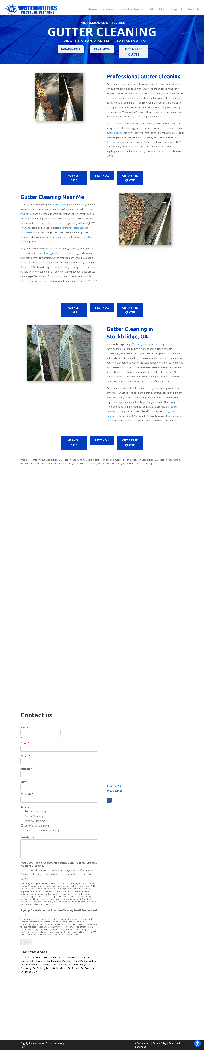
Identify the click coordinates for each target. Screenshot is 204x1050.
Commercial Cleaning (37, 825)
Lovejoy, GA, (68, 957)
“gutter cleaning (60, 204)
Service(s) (27, 807)
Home (92, 9)
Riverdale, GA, (58, 960)
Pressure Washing (35, 811)
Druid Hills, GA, (27, 957)
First (22, 737)
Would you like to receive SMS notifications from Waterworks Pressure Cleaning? (58, 864)
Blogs (173, 9)
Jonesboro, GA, (28, 960)
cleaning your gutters (145, 344)
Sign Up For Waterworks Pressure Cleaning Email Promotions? (58, 910)
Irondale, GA (31, 971)
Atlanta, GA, (42, 957)
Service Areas (132, 9)
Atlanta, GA (114, 786)
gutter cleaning (172, 107)
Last (62, 737)
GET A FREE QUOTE (133, 51)
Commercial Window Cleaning (42, 830)
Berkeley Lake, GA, (46, 968)
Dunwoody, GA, (28, 968)
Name (25, 727)
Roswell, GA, (78, 968)
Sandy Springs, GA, (81, 964)
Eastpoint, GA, (43, 960)
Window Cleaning (35, 821)
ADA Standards (142, 1043)
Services (107, 9)
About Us (157, 9)
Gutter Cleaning (34, 816)
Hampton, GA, (82, 957)
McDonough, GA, (62, 964)
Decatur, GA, (54, 957)
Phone (25, 756)
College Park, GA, (74, 960)
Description (28, 837)
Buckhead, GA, (63, 968)
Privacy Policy (159, 1043)
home (115, 362)
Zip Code (26, 794)
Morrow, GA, (46, 964)
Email (24, 743)
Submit (26, 942)
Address (26, 768)
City (24, 781)
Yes (27, 914)
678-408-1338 (70, 49)
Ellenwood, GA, (32, 964)
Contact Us (190, 9)
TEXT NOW (102, 49)
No (26, 878)
